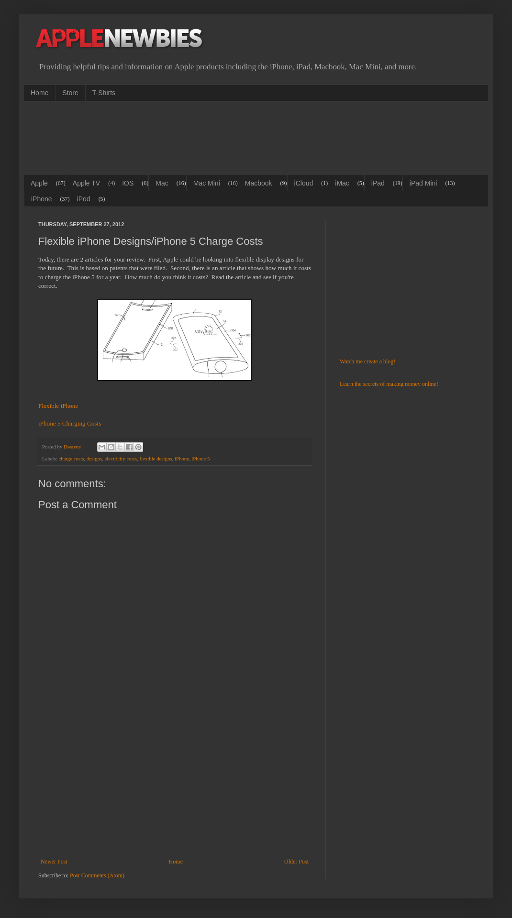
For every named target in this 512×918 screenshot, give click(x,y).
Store (70, 93)
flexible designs (155, 458)
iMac (342, 183)
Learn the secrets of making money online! (389, 384)
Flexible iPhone (58, 405)
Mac (162, 183)
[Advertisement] (212, 137)
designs (94, 458)
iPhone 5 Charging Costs (69, 423)
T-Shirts (103, 93)
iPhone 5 (200, 458)
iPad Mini (423, 183)
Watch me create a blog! (367, 361)
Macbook (258, 183)
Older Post (296, 861)
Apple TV (86, 183)
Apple (39, 183)
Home (39, 93)
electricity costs (121, 458)
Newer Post (54, 861)
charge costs (71, 458)
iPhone (41, 199)
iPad (378, 183)
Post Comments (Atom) (97, 875)
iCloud (303, 183)
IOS (128, 183)
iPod (83, 199)
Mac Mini (206, 183)
